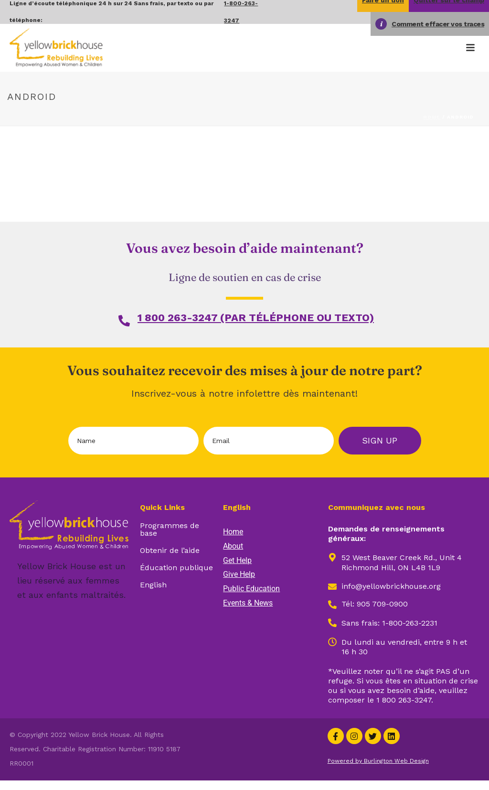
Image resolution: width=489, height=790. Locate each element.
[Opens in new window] (332, 622)
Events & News (248, 602)
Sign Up (379, 440)
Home (431, 116)
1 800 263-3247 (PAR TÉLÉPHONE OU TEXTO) (256, 318)
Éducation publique (176, 567)
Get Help (237, 560)
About (233, 546)
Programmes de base (169, 529)
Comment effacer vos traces (438, 24)
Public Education (251, 588)
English (153, 584)
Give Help (239, 574)
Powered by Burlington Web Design (378, 761)
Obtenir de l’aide (170, 550)
